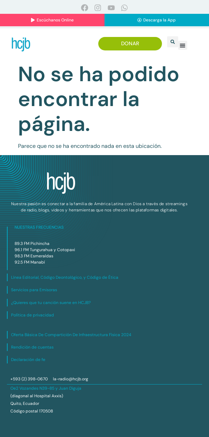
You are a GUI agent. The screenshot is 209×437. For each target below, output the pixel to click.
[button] (172, 41)
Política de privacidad (32, 315)
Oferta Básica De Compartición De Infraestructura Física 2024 (71, 335)
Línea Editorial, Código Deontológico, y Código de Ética (64, 277)
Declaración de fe (28, 359)
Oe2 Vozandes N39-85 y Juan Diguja (45, 388)
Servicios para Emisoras (34, 290)
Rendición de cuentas (32, 347)
